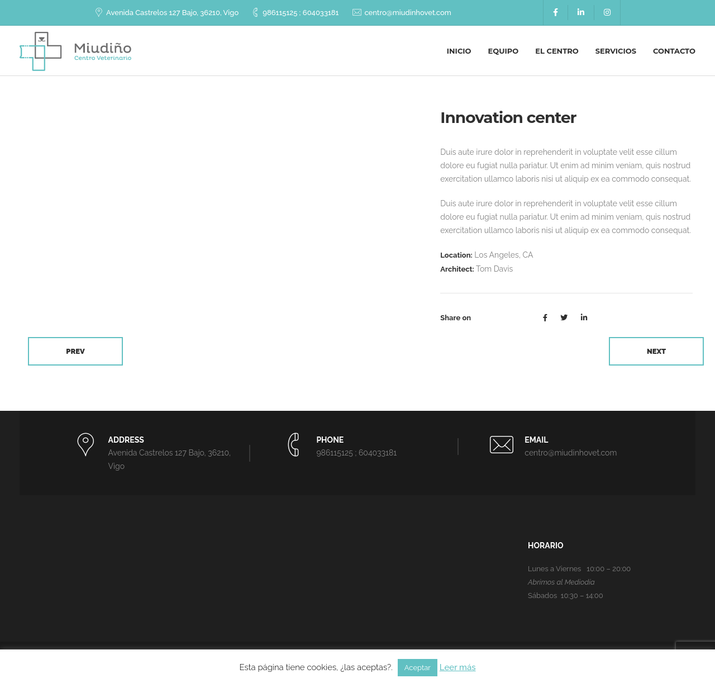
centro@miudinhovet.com (407, 12)
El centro (556, 50)
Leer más (458, 667)
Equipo (503, 50)
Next (656, 351)
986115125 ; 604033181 (301, 12)
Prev (75, 351)
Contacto (674, 50)
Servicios (615, 50)
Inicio (459, 50)
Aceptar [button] (417, 667)
